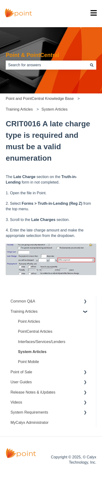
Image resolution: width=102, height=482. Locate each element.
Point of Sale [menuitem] (21, 372)
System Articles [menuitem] (32, 352)
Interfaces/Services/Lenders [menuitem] (41, 342)
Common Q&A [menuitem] (23, 301)
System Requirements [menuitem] (29, 412)
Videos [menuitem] (16, 402)
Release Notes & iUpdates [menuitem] (33, 392)
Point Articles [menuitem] (29, 321)
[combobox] (46, 65)
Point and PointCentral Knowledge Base (40, 99)
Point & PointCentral (32, 55)
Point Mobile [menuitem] (28, 362)
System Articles (54, 109)
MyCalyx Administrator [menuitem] (29, 422)
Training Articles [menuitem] (24, 311)
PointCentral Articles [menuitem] (35, 331)
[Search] (91, 65)
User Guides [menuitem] (21, 382)
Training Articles (19, 109)
